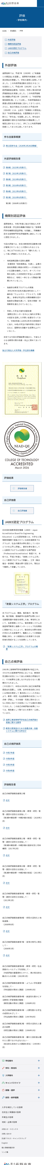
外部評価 (11, 39)
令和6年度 (10, 758)
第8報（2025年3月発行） (16, 167)
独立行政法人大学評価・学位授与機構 (18, 350)
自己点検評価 (13, 52)
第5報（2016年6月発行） (16, 185)
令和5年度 (10, 764)
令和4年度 (10, 770)
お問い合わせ (6, 1134)
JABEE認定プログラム (17, 48)
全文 (8, 800)
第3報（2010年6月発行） (16, 197)
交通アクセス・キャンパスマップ (14, 1138)
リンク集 (5, 1152)
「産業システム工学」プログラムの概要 (22, 647)
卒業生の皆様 (7, 1117)
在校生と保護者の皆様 (11, 1112)
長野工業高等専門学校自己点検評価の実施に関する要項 (22, 721)
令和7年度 (10, 752)
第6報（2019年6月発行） (16, 179)
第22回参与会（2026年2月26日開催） (22, 145)
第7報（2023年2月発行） (16, 173)
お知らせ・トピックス (10, 1129)
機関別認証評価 (14, 44)
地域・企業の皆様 (9, 1122)
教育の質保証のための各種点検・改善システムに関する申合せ (22, 729)
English (5, 1143)
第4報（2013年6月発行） (16, 191)
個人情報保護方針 (8, 1148)
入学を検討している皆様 (12, 1107)
